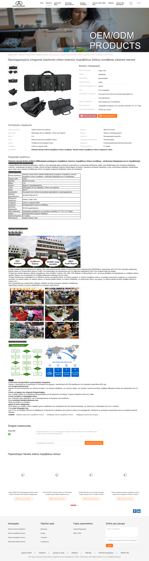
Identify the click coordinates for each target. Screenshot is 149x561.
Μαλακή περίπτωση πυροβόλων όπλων (30, 415)
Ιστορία (43, 533)
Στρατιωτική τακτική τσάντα (16, 541)
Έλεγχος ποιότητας (83, 3)
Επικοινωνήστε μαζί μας (99, 3)
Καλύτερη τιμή (88, 116)
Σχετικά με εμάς (57, 3)
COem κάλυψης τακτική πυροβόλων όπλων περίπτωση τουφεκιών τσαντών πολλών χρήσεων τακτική (125, 493)
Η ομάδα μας (45, 541)
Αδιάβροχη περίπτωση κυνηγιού (87, 415)
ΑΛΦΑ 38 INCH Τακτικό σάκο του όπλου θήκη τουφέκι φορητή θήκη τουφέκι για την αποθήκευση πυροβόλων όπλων (57, 493)
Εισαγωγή (44, 529)
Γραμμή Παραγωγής (79, 529)
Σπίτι (41, 3)
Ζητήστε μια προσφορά (120, 3)
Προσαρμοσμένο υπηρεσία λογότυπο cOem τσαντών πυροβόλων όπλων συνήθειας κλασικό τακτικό (81, 55)
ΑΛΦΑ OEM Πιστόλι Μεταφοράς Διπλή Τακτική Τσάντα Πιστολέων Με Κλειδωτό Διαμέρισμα (23, 493)
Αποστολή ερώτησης (94, 443)
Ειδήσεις (111, 3)
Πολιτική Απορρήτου (106, 553)
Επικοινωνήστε (107, 116)
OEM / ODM (77, 533)
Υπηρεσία (44, 537)
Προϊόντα (49, 3)
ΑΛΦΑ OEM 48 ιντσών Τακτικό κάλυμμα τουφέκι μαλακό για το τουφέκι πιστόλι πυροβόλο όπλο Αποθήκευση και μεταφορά (91, 493)
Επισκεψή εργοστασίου (69, 3)
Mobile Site (125, 553)
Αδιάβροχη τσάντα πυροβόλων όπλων (60, 415)
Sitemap (88, 553)
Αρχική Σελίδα (26, 553)
